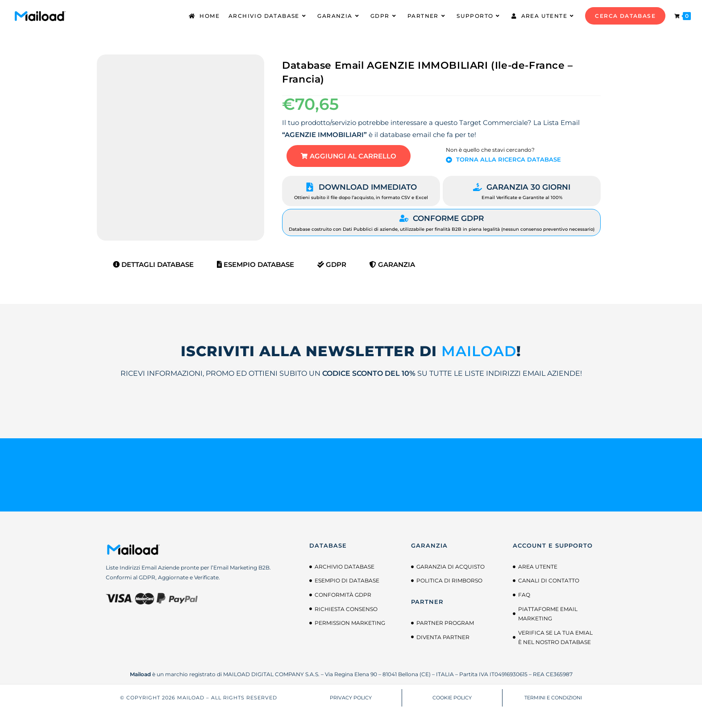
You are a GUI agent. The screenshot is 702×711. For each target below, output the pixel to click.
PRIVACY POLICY (351, 697)
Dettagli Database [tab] (153, 264)
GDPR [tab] (331, 264)
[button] (349, 156)
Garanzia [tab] (392, 264)
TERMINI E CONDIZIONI (553, 697)
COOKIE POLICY (452, 697)
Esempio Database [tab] (255, 264)
